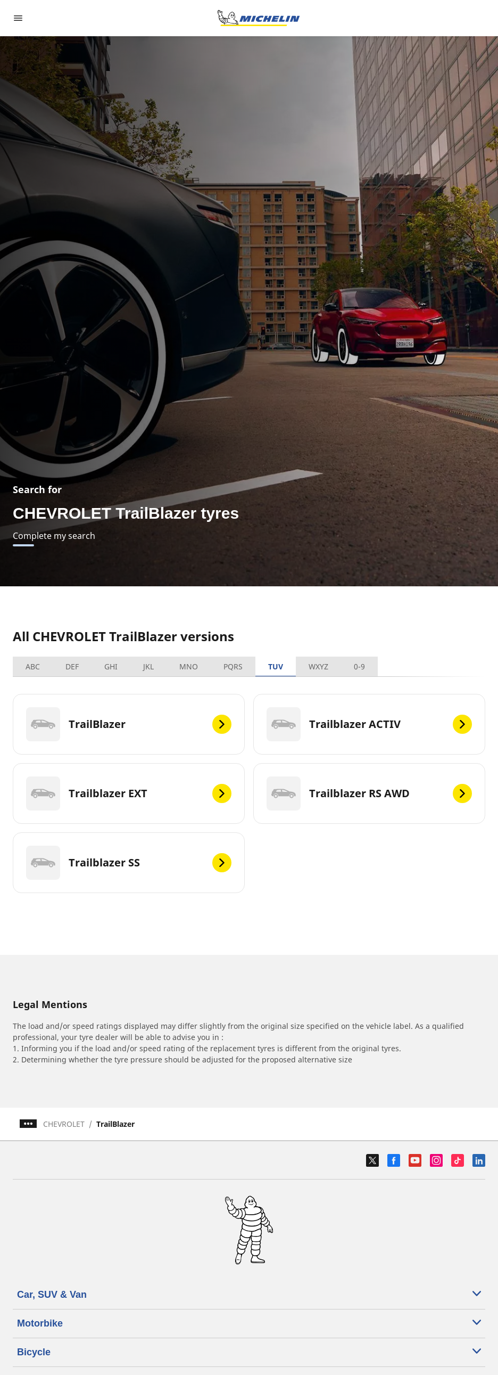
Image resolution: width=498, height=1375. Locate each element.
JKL (148, 666)
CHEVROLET (64, 1124)
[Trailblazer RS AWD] (369, 793)
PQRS (233, 666)
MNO (188, 666)
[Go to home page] (258, 18)
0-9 (359, 666)
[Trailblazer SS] (129, 862)
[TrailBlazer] (129, 724)
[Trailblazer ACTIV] (369, 724)
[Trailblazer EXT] (129, 793)
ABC (33, 666)
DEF (72, 666)
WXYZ (318, 666)
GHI (111, 666)
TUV (275, 666)
